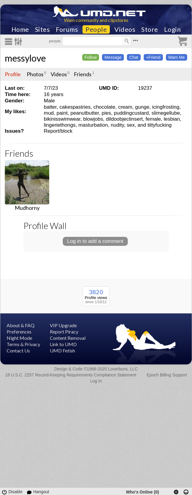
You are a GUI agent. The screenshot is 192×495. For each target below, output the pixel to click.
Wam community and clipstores (96, 20)
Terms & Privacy (23, 344)
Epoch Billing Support (167, 375)
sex (131, 125)
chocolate (104, 107)
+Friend (153, 57)
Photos (35, 74)
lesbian (172, 119)
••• (135, 40)
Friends (83, 74)
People (96, 29)
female (153, 119)
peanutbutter (84, 113)
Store (149, 29)
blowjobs (93, 119)
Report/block (58, 131)
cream (125, 107)
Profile (13, 74)
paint (62, 113)
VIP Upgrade (63, 325)
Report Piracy (64, 331)
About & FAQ (20, 325)
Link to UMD (63, 344)
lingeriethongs (60, 125)
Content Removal (68, 338)
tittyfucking (160, 125)
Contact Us (18, 350)
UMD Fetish (62, 350)
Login (172, 29)
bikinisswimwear (62, 119)
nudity (117, 125)
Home (20, 29)
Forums (67, 29)
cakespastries (75, 107)
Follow (91, 57)
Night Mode (19, 338)
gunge (142, 107)
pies (106, 113)
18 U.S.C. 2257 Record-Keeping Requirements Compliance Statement (70, 375)
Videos (124, 29)
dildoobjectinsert (124, 119)
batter (50, 107)
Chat (133, 57)
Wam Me (176, 57)
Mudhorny (27, 207)
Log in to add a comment (95, 241)
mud (49, 113)
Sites (42, 29)
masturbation (93, 125)
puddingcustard (131, 113)
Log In (96, 381)
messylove (25, 58)
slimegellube (166, 113)
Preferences (19, 331)
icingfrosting (165, 107)
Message (113, 57)
